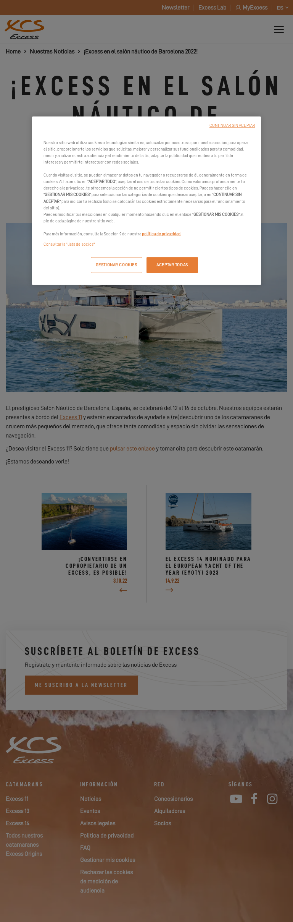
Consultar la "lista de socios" (69, 244)
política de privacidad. (161, 234)
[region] (146, 201)
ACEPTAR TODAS (172, 265)
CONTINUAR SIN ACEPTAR (232, 125)
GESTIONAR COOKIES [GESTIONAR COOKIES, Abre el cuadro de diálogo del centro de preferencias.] (116, 265)
